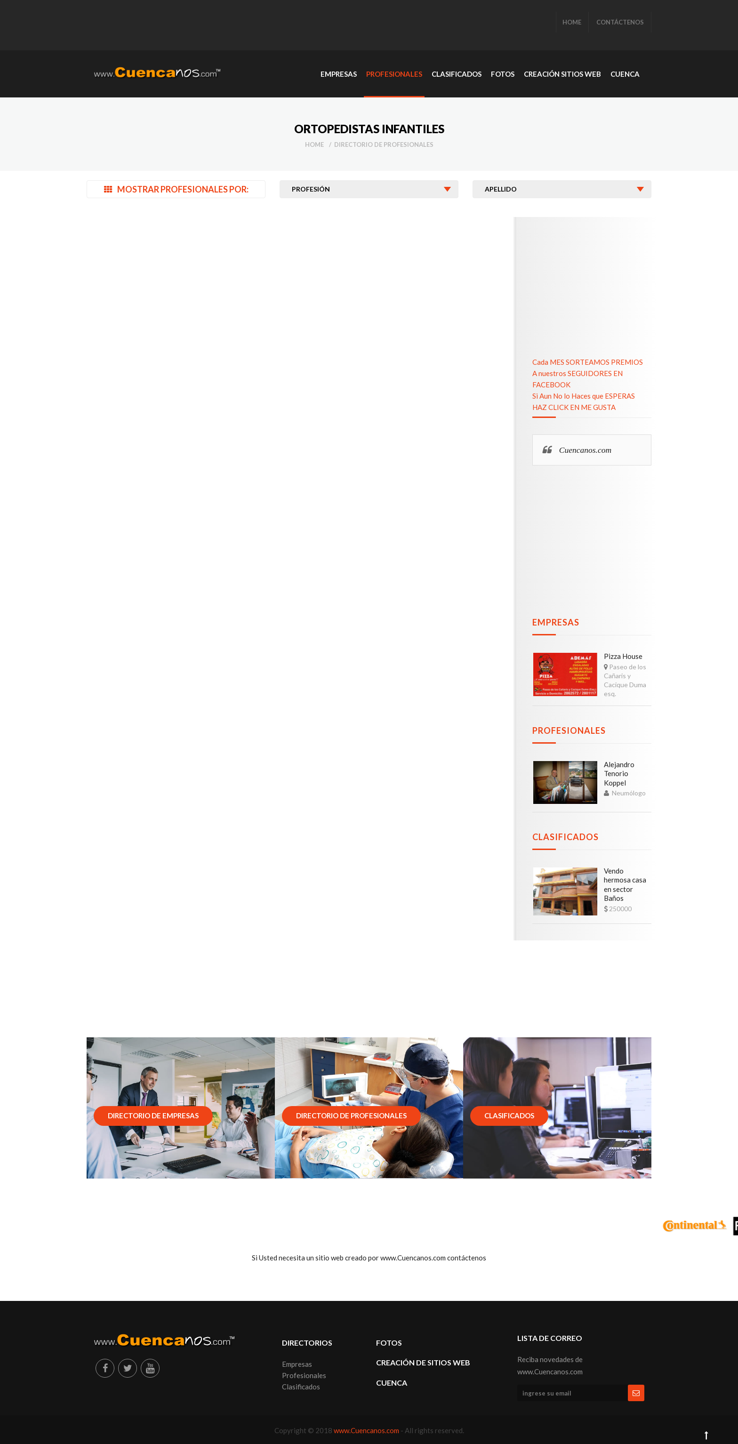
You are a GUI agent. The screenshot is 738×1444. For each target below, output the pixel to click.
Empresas (555, 622)
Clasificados (565, 837)
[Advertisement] (265, 26)
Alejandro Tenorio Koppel (619, 773)
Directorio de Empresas (153, 1115)
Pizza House (623, 656)
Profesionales (569, 730)
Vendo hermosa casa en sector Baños (625, 884)
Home (314, 144)
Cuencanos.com (585, 450)
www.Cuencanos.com (367, 1430)
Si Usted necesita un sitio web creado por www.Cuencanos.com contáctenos (369, 1257)
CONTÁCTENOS (620, 22)
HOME (571, 22)
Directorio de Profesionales (383, 144)
